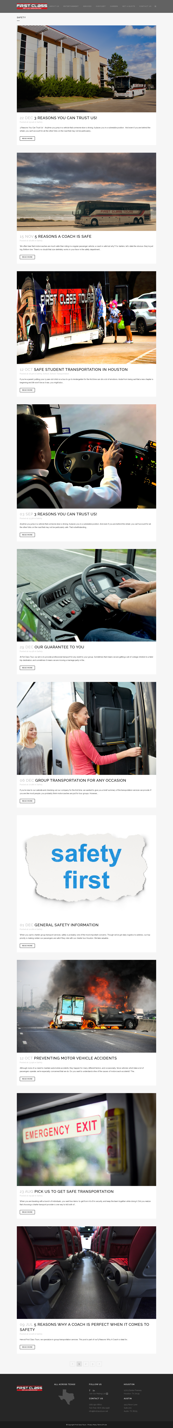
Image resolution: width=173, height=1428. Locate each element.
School (46, 374)
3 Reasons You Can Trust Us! (65, 118)
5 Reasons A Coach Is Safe (63, 236)
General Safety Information (67, 925)
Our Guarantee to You (59, 647)
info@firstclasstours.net (98, 1411)
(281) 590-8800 (95, 1405)
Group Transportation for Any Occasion (80, 780)
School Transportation (59, 374)
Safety (40, 122)
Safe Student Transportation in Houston (81, 369)
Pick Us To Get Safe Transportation (74, 1191)
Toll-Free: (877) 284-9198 (99, 1408)
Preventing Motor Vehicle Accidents (75, 1058)
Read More (27, 138)
